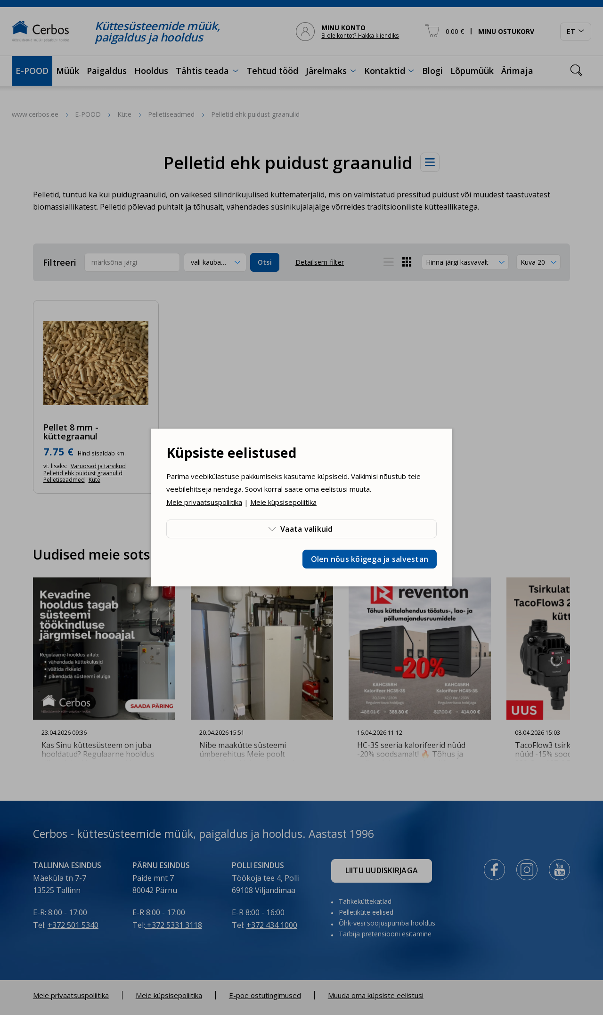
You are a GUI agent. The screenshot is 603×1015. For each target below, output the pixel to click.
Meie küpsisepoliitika (283, 502)
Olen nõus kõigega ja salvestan (370, 559)
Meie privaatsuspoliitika (204, 502)
